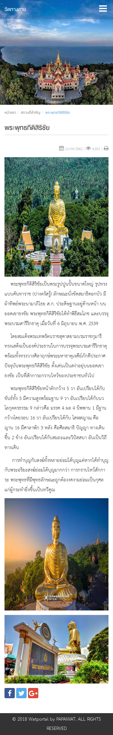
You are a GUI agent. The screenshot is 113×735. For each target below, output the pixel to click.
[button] (103, 7)
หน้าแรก (10, 112)
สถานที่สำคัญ (30, 112)
